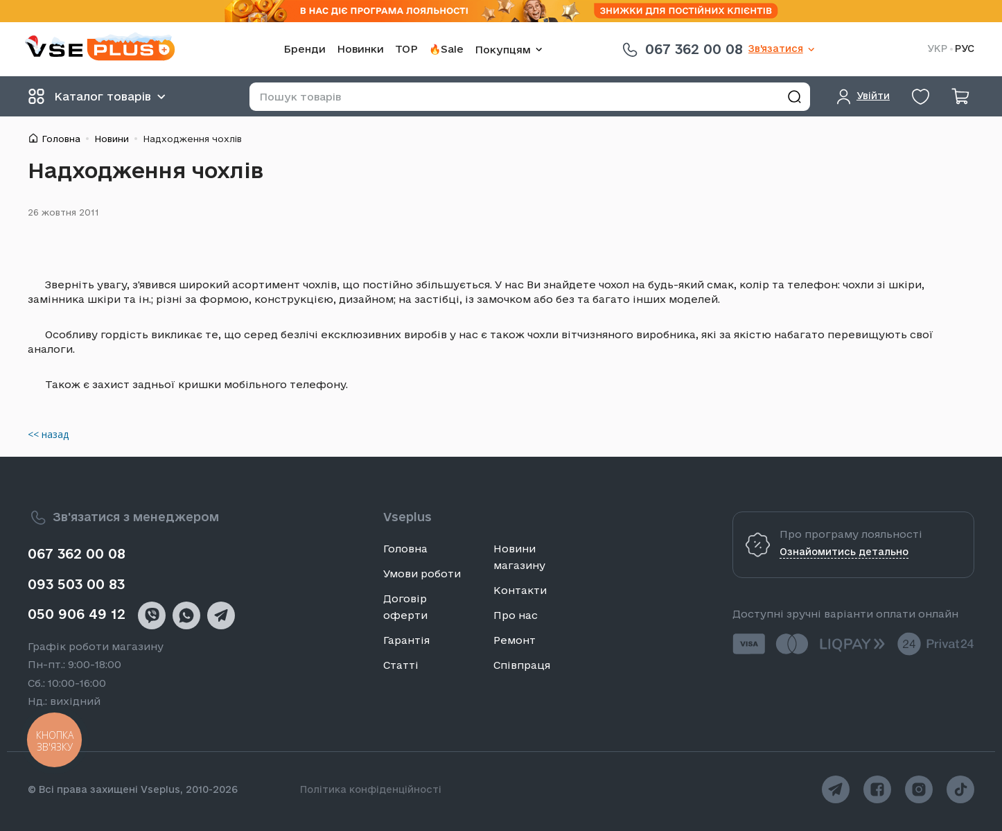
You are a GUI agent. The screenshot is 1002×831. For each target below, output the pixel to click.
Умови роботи (422, 573)
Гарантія (406, 640)
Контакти (520, 590)
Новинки (360, 49)
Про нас (515, 615)
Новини (111, 138)
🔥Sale (446, 49)
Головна (61, 138)
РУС (964, 49)
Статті (401, 665)
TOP (406, 49)
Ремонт (514, 640)
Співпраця (521, 665)
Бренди (304, 49)
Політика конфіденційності (370, 789)
